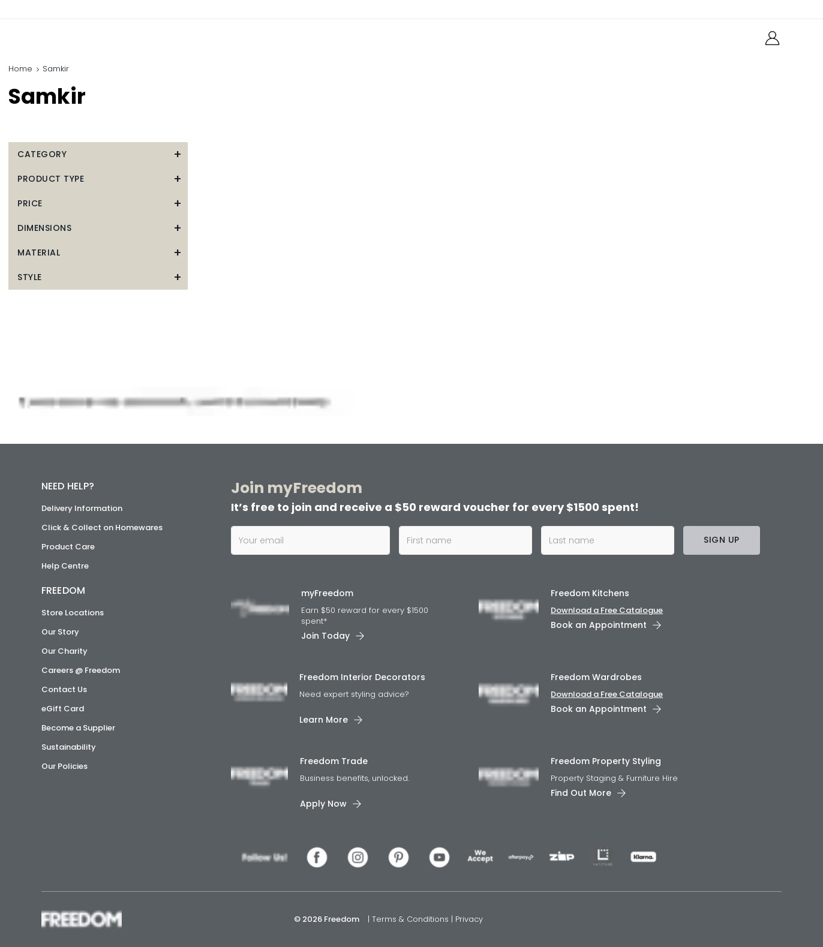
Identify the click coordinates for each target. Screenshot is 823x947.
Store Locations (72, 612)
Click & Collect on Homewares (102, 527)
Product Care (68, 546)
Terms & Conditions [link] (411, 919)
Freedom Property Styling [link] (606, 760)
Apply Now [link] (323, 803)
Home (20, 68)
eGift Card (62, 708)
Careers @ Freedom (80, 670)
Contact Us (64, 689)
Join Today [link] (325, 636)
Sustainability (68, 747)
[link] (95, 35)
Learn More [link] (323, 719)
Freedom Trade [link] (334, 760)
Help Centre (65, 566)
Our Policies (64, 766)
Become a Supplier (78, 727)
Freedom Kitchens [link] (590, 593)
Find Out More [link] (581, 792)
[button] (98, 154)
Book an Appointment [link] (599, 625)
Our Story (60, 632)
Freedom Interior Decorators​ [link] (362, 677)
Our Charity (64, 651)
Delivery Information (81, 508)
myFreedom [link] (327, 593)
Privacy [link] (469, 919)
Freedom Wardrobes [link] (596, 677)
